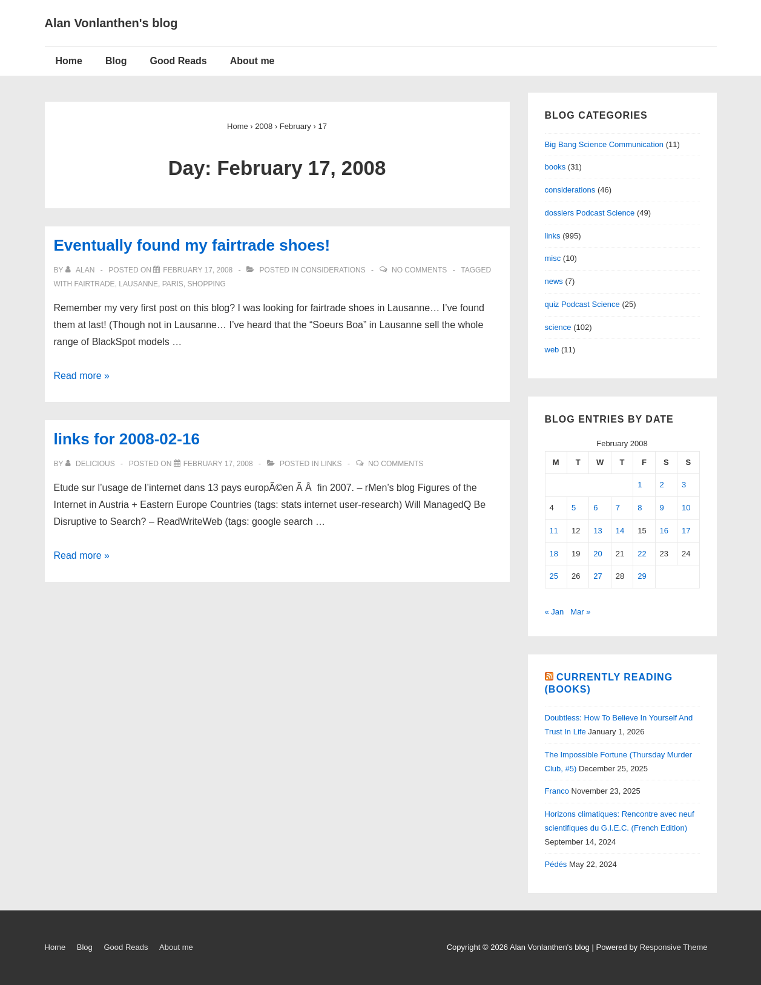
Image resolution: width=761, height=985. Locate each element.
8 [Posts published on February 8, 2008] (639, 507)
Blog (116, 61)
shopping (206, 284)
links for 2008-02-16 (127, 439)
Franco (557, 791)
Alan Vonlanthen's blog (111, 23)
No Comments (419, 270)
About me (252, 61)
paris (172, 284)
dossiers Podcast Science (590, 212)
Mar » (580, 611)
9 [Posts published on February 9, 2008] (662, 507)
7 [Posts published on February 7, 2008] (618, 507)
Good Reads (178, 61)
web (552, 349)
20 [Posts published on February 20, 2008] (597, 553)
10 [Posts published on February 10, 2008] (686, 507)
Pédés (556, 864)
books (555, 166)
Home (69, 61)
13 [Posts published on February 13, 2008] (597, 530)
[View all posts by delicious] (91, 464)
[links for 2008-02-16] (218, 464)
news (554, 281)
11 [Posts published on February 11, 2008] (554, 530)
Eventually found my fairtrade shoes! (192, 245)
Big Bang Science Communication (604, 144)
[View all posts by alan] (81, 270)
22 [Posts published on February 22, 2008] (641, 553)
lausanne (138, 284)
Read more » (82, 376)
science (558, 327)
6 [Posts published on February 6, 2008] (595, 507)
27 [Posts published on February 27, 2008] (597, 576)
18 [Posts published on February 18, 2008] (554, 553)
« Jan (554, 611)
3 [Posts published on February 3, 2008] (684, 484)
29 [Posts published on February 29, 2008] (641, 576)
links (331, 464)
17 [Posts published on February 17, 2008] (686, 530)
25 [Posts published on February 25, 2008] (554, 576)
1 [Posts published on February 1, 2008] (639, 484)
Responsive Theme (674, 947)
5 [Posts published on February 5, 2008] (574, 507)
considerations (333, 270)
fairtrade (94, 284)
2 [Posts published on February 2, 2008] (662, 484)
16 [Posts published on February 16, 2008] (664, 530)
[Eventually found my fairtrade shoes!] (197, 270)
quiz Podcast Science (582, 304)
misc (553, 258)
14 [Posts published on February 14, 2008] (620, 530)
